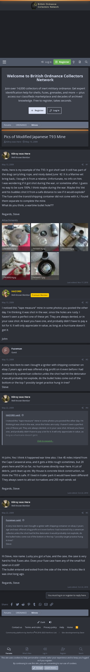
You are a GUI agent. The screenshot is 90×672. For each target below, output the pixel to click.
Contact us (17, 627)
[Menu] (4, 62)
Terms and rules (33, 627)
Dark (41, 622)
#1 (87, 164)
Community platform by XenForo (31, 632)
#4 (87, 407)
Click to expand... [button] (45, 441)
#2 (87, 302)
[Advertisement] (45, 34)
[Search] (86, 62)
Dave (82, 632)
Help (62, 627)
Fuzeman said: (13, 520)
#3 (87, 359)
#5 (87, 512)
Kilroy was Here (13, 141)
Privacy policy (50, 627)
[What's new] (79, 62)
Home (70, 627)
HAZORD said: (13, 415)
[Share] (83, 165)
